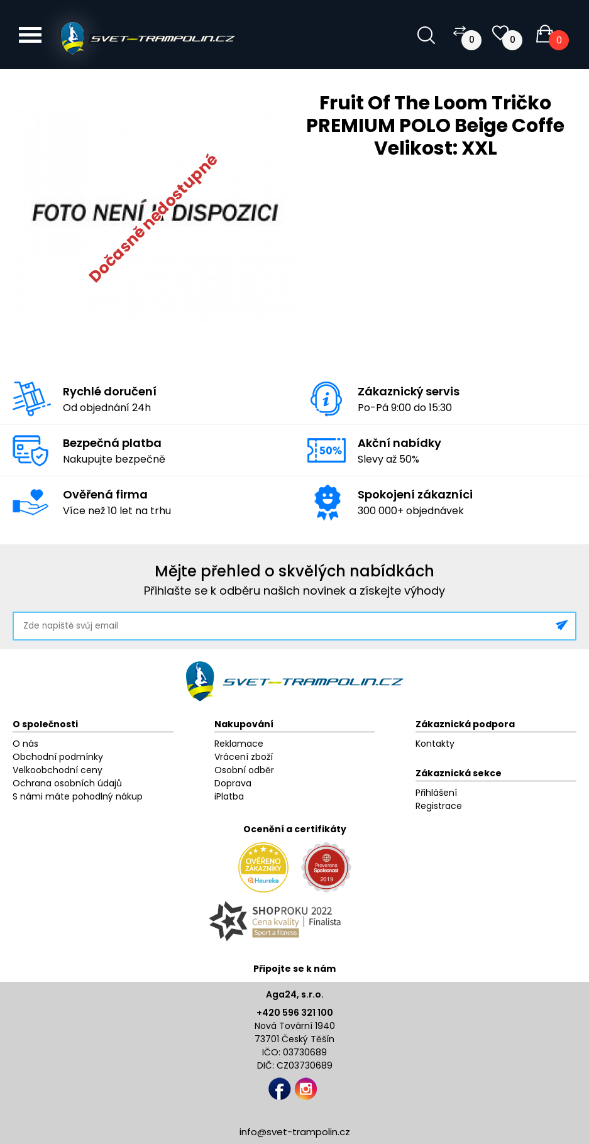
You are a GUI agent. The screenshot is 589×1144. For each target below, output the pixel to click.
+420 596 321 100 (294, 1012)
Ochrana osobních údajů (67, 783)
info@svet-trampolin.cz (294, 1131)
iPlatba (229, 796)
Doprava (232, 783)
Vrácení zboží (243, 757)
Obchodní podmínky (58, 757)
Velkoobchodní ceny (57, 770)
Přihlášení (436, 792)
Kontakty (435, 743)
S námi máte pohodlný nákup (78, 796)
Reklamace (238, 743)
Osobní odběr (244, 770)
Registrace (439, 806)
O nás (25, 743)
